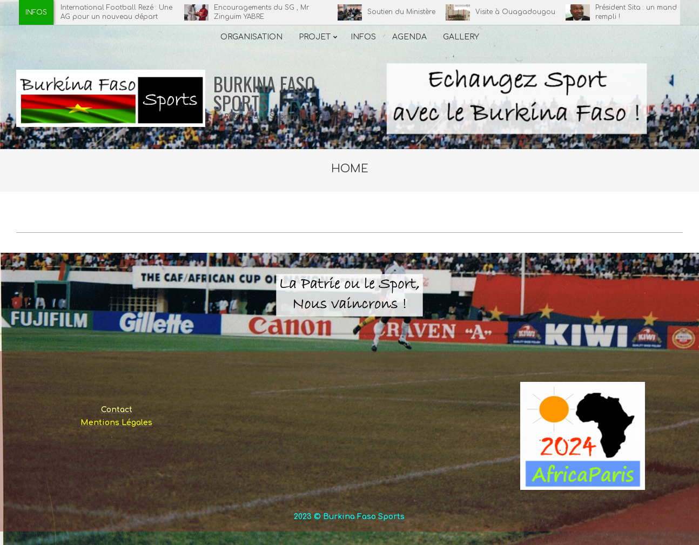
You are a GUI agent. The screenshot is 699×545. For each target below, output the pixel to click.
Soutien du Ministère (405, 12)
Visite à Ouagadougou (519, 12)
